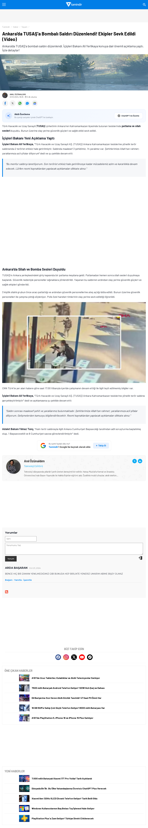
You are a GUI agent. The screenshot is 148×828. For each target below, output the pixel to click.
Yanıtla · (18, 580)
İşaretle (27, 580)
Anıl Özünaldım (18, 94)
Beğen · (9, 580)
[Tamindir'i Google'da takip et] (74, 445)
